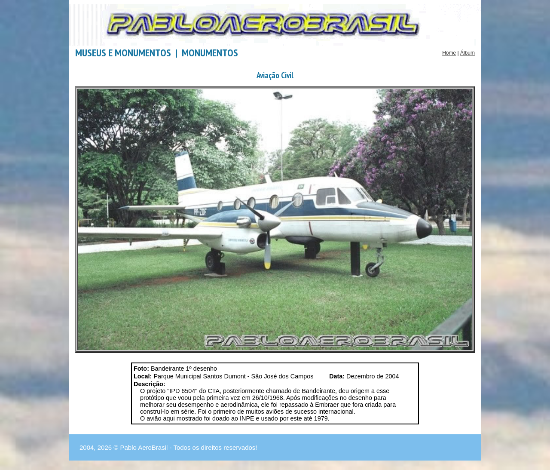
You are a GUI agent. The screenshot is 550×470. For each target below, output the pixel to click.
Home (449, 53)
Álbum (467, 53)
